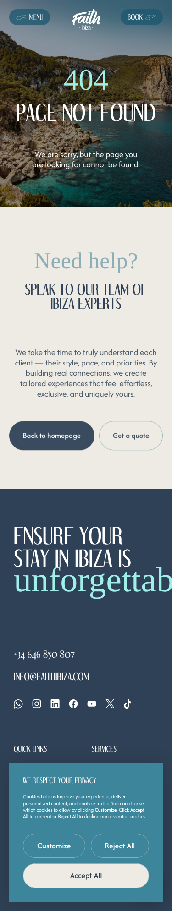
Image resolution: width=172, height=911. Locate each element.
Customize (54, 845)
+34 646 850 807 (44, 655)
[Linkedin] (55, 703)
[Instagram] (36, 703)
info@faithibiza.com (51, 677)
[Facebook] (73, 703)
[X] (110, 703)
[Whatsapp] (18, 704)
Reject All (120, 845)
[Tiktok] (127, 704)
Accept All (86, 875)
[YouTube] (91, 704)
